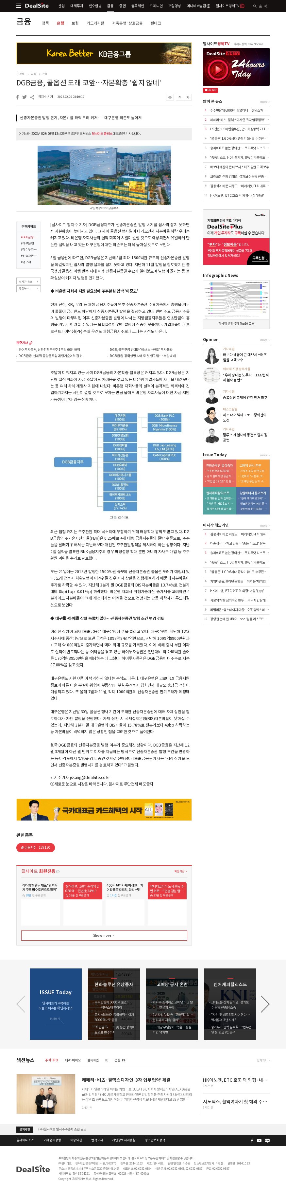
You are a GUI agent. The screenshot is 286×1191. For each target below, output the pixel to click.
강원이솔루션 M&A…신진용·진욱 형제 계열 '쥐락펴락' (254, 509)
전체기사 (262, 1060)
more (30, 343)
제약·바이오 (73, 1060)
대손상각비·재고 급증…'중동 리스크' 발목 (237, 543)
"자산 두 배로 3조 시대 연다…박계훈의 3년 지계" (220, 503)
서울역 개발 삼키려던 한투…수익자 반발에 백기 (241, 600)
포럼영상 (174, 6)
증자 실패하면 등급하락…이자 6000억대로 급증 (220, 476)
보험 (75, 23)
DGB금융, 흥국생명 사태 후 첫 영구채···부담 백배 (143, 356)
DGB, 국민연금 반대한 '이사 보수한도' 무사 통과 (141, 350)
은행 (60, 23)
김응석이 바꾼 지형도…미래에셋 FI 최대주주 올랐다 (244, 186)
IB (106, 1060)
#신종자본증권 (29, 256)
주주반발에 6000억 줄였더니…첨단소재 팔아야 (241, 110)
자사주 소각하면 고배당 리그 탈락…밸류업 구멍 (254, 471)
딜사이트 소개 (25, 1140)
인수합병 (95, 6)
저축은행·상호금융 (127, 23)
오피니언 (156, 6)
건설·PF (120, 1060)
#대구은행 (27, 243)
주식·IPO (51, 1060)
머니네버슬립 (198, 6)
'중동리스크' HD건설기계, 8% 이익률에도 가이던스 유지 (247, 157)
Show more (104, 935)
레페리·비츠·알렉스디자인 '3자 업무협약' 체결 (240, 120)
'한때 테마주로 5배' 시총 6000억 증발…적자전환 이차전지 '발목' (254, 498)
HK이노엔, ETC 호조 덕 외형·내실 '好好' (237, 195)
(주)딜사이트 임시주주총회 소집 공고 (62, 1129)
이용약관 (76, 1140)
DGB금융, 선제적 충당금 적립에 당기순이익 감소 (50, 356)
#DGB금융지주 (29, 237)
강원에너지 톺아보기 (253, 493)
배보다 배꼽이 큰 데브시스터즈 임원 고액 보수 (239, 167)
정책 (45, 23)
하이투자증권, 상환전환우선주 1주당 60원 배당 (49, 350)
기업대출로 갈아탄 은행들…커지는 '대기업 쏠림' (241, 581)
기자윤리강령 (52, 1140)
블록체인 (137, 6)
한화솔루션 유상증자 (219, 465)
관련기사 (22, 343)
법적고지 (97, 1140)
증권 (122, 6)
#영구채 (26, 262)
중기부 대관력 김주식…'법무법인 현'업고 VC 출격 (220, 509)
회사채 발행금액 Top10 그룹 (236, 324)
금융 (110, 6)
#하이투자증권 (29, 250)
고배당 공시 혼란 (250, 465)
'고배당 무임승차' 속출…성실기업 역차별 (254, 481)
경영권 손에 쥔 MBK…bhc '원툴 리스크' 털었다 (241, 619)
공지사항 (25, 1129)
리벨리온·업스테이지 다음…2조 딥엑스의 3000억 (243, 610)
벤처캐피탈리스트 (217, 493)
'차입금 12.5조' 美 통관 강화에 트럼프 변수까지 (220, 481)
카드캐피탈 (95, 23)
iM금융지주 (35, 847)
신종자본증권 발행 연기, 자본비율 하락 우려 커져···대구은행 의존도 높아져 (81, 118)
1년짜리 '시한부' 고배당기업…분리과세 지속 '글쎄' (254, 476)
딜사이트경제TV (230, 5)
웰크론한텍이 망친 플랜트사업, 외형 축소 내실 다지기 (254, 503)
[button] (265, 1004)
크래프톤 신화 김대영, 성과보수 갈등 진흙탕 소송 (241, 176)
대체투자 (76, 6)
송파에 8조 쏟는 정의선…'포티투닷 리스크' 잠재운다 (244, 148)
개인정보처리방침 (123, 1140)
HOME (20, 74)
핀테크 (156, 23)
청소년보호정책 (155, 1140)
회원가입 (179, 871)
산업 (61, 6)
